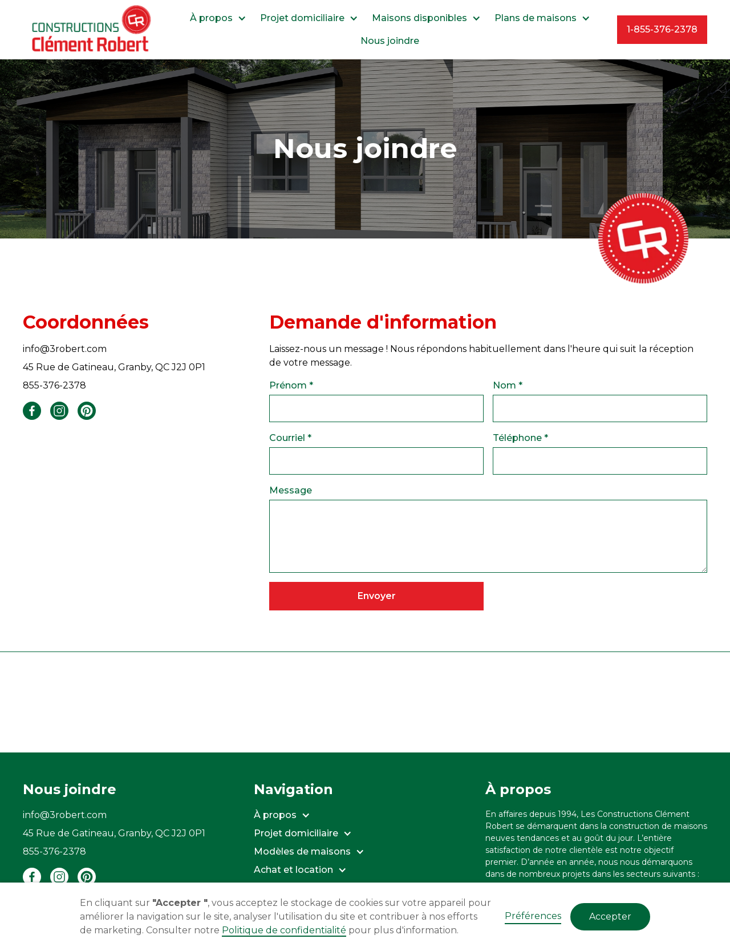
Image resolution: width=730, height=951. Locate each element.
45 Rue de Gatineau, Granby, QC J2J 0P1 (114, 367)
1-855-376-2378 (662, 29)
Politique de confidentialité (284, 930)
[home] (93, 29)
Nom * (507, 385)
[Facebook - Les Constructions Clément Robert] (32, 877)
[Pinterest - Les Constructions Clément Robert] (87, 877)
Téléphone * (520, 437)
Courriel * (290, 437)
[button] (218, 18)
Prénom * (291, 385)
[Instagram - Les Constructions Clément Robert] (59, 877)
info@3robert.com (65, 348)
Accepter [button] (610, 916)
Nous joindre (389, 40)
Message (290, 490)
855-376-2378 (54, 385)
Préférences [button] (533, 915)
